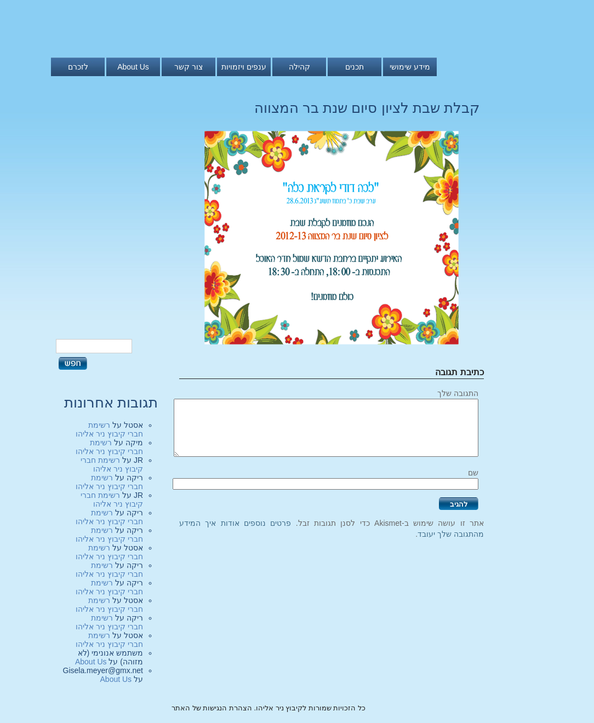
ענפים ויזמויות (243, 66)
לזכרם (78, 66)
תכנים (354, 66)
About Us (133, 66)
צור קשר (188, 66)
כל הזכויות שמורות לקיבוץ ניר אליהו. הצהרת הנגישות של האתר (268, 708)
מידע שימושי (410, 66)
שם (473, 472)
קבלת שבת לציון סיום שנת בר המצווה (366, 108)
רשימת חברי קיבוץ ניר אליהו (109, 429)
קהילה (299, 66)
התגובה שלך (457, 393)
